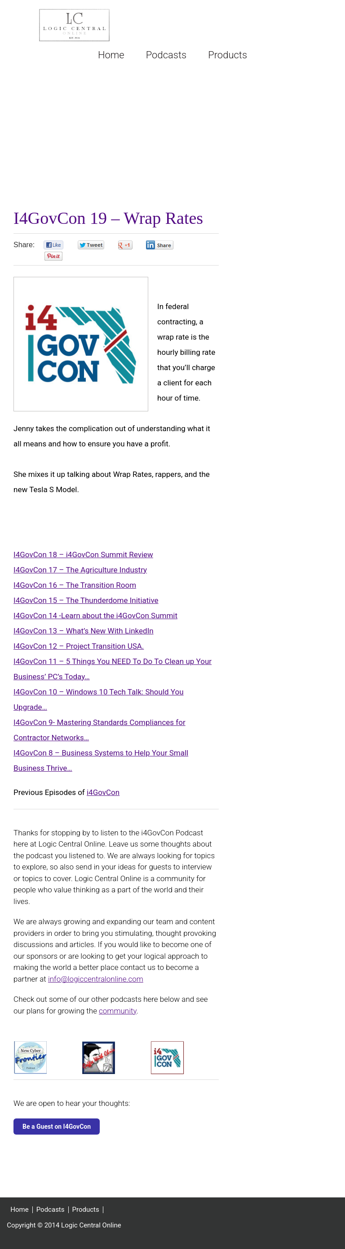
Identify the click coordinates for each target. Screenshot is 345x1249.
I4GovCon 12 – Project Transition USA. (78, 646)
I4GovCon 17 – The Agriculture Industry (80, 569)
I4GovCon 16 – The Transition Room (74, 585)
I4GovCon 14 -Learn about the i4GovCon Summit (95, 615)
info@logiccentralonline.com (95, 978)
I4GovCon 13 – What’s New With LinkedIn (83, 630)
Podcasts (50, 1209)
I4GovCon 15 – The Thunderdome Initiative (86, 600)
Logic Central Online (74, 25)
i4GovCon (103, 792)
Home (19, 1209)
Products (85, 1209)
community (118, 1010)
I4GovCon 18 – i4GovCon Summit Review (83, 554)
